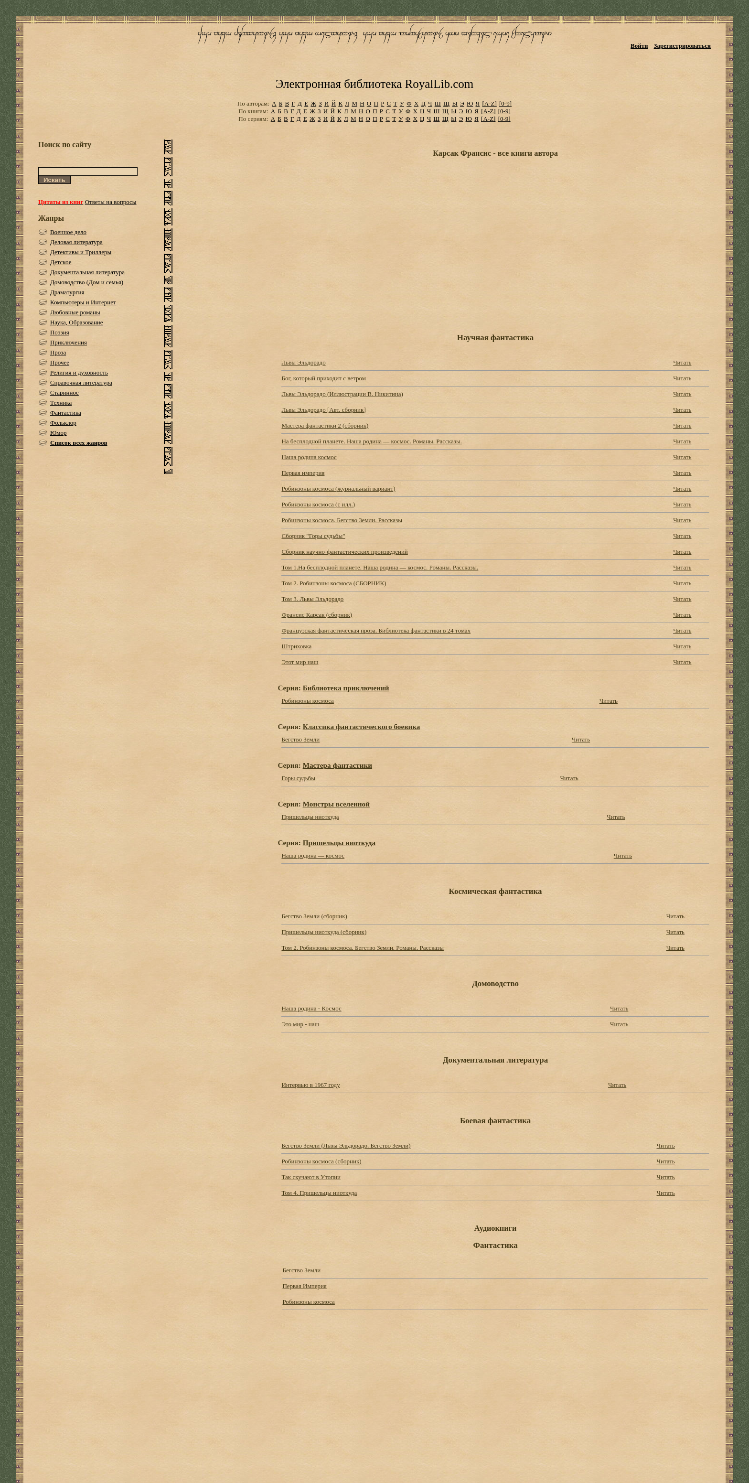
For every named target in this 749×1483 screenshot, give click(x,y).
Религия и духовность (79, 372)
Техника (61, 402)
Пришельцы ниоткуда (310, 816)
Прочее (59, 362)
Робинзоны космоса (307, 700)
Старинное (64, 392)
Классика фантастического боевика (361, 726)
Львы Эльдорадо (303, 362)
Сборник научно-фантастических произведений (344, 551)
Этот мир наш (299, 662)
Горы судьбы (298, 778)
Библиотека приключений (346, 688)
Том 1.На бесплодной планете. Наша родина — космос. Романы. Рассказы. (379, 567)
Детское (61, 262)
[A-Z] (489, 103)
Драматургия (67, 292)
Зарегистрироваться (682, 45)
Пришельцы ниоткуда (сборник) (323, 931)
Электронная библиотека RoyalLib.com (374, 83)
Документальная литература (87, 272)
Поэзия (59, 332)
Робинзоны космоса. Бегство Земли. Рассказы (341, 520)
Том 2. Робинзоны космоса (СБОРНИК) (333, 583)
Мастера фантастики (337, 765)
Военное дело (68, 232)
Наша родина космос (308, 457)
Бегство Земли (300, 739)
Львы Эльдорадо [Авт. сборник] (323, 409)
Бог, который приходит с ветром (323, 378)
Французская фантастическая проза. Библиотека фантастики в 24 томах (376, 630)
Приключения (68, 342)
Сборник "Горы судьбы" (313, 535)
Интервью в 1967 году (310, 1084)
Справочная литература (81, 382)
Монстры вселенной (336, 804)
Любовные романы (75, 312)
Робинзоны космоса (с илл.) (318, 504)
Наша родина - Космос (311, 1008)
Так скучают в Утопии (311, 1177)
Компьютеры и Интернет (83, 302)
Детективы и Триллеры (80, 252)
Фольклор (63, 422)
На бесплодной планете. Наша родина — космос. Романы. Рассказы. (371, 441)
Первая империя (302, 472)
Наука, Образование (76, 322)
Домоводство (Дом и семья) (86, 282)
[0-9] (505, 103)
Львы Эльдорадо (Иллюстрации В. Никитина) (342, 394)
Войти (639, 45)
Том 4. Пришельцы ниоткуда (319, 1192)
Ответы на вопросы (111, 201)
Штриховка (296, 646)
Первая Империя (304, 1286)
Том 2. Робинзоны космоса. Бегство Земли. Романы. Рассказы (362, 947)
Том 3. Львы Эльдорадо (312, 598)
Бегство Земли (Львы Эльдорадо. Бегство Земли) (345, 1145)
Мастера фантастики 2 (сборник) (324, 425)
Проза (58, 352)
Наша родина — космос (312, 855)
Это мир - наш (300, 1024)
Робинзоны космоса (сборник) (321, 1161)
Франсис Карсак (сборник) (316, 614)
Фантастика (65, 412)
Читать (682, 362)
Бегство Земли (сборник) (314, 916)
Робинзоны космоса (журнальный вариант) (338, 488)
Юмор (58, 432)
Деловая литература (76, 242)
